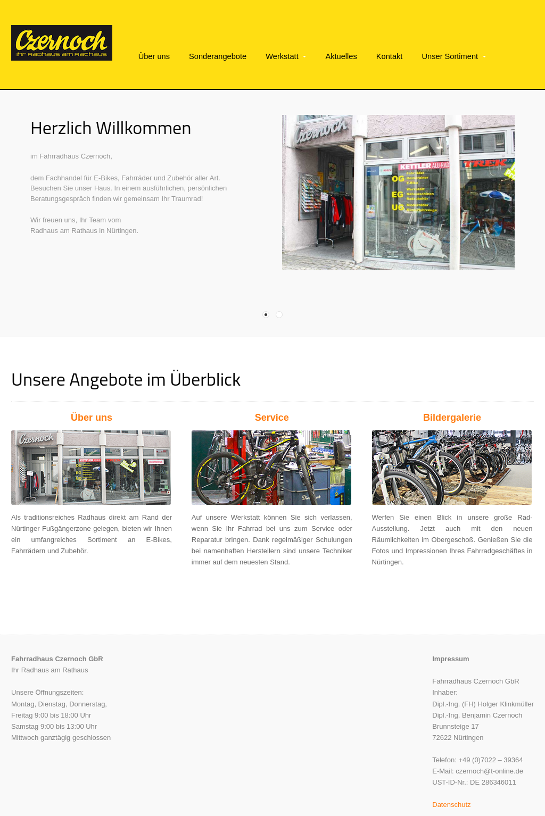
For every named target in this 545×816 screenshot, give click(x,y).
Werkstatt (282, 56)
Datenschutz (451, 781)
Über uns (154, 56)
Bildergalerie (452, 394)
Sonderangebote (217, 56)
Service (272, 394)
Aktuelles (341, 56)
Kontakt (389, 56)
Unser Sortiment (450, 56)
